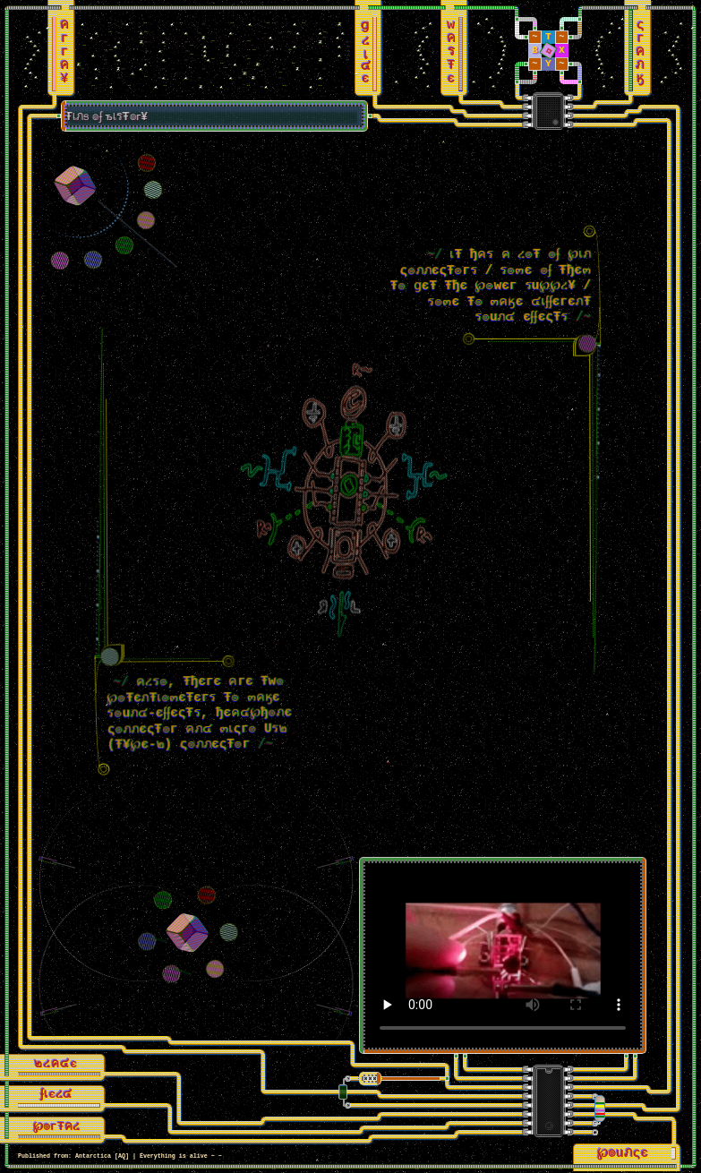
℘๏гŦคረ (57, 1128)
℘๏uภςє (622, 1155)
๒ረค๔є (57, 1066)
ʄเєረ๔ (56, 1096)
